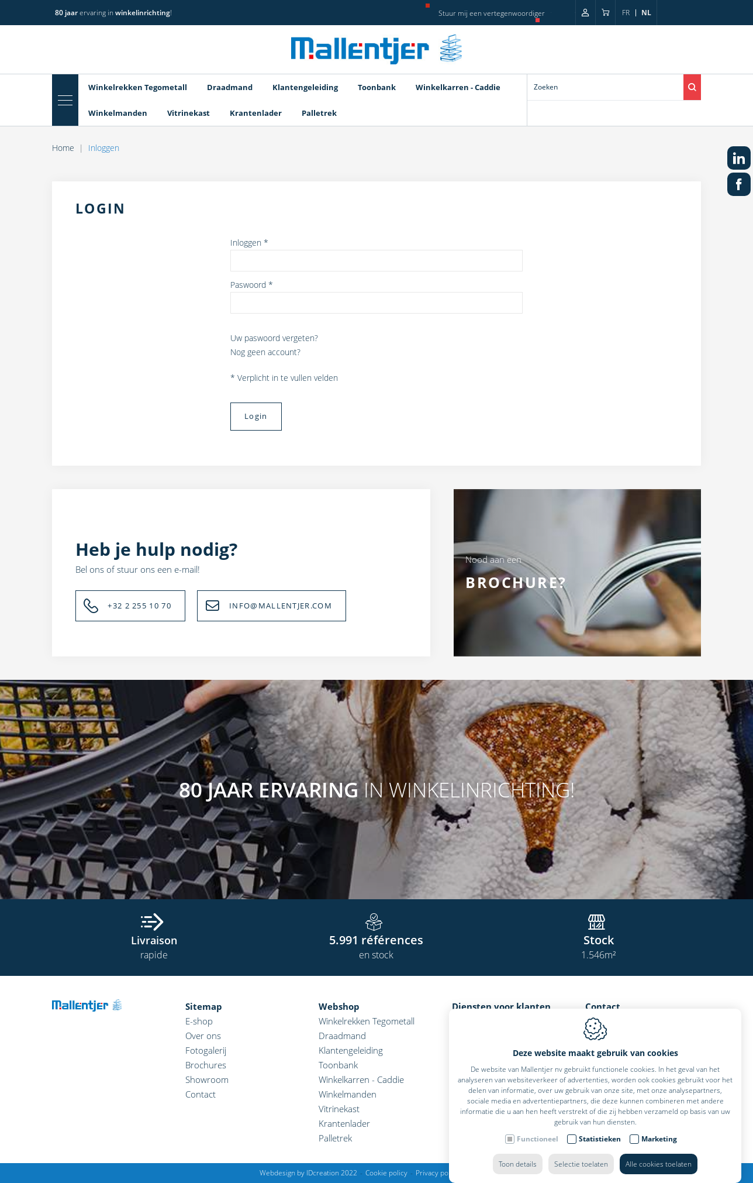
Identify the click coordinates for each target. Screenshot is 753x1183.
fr (626, 13)
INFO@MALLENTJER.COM (280, 605)
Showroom (207, 1079)
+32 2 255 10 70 (139, 605)
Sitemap (203, 1006)
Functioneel (537, 1127)
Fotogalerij (205, 1050)
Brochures (205, 1065)
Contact (200, 1094)
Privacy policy (437, 1173)
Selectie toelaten (581, 1152)
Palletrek (319, 113)
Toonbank (377, 87)
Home (63, 147)
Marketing (659, 1127)
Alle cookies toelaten (659, 1152)
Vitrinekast (188, 113)
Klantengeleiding (305, 87)
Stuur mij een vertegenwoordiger (491, 13)
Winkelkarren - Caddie (458, 87)
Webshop (339, 1006)
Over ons (203, 1035)
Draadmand (230, 87)
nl (646, 13)
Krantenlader (256, 113)
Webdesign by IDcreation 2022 (308, 1173)
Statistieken (600, 1127)
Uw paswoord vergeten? (274, 337)
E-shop (199, 1021)
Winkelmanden (117, 113)
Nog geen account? (265, 351)
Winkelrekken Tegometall (137, 87)
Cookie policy (386, 1173)
